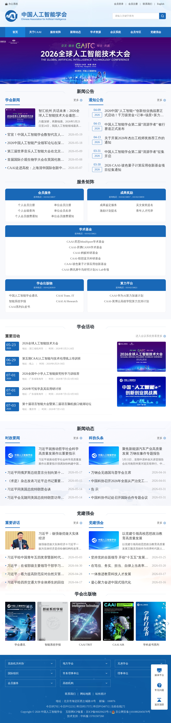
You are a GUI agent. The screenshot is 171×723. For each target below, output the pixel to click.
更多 (77, 100)
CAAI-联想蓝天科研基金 (85, 258)
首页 (15, 32)
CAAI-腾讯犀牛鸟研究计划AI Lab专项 (85, 269)
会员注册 (133, 4)
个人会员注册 (26, 205)
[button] (81, 80)
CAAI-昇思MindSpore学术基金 (85, 241)
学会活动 (85, 326)
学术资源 (95, 32)
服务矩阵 (55, 32)
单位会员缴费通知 (62, 216)
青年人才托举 (144, 210)
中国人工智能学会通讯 (23, 295)
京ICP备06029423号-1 (98, 711)
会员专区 (135, 32)
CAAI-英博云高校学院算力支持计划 (126, 301)
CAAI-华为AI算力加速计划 (126, 295)
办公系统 (11, 4)
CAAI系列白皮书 (19, 306)
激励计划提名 (108, 210)
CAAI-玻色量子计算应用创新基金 (85, 264)
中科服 (84, 716)
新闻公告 (85, 91)
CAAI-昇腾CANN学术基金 (85, 247)
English (160, 4)
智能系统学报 (17, 301)
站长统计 (100, 693)
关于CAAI (35, 32)
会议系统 (115, 32)
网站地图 (85, 693)
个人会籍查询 (26, 210)
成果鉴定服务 (108, 205)
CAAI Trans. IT (65, 295)
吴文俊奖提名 (144, 205)
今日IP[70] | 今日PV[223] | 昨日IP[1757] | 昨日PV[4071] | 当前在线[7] (85, 706)
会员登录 (118, 4)
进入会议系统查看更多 (151, 336)
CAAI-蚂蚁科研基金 (85, 252)
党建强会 (155, 32)
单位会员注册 (62, 205)
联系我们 (147, 4)
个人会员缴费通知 (26, 216)
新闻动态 (75, 32)
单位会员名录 (62, 210)
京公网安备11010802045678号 (132, 711)
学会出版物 (85, 594)
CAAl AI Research (66, 301)
